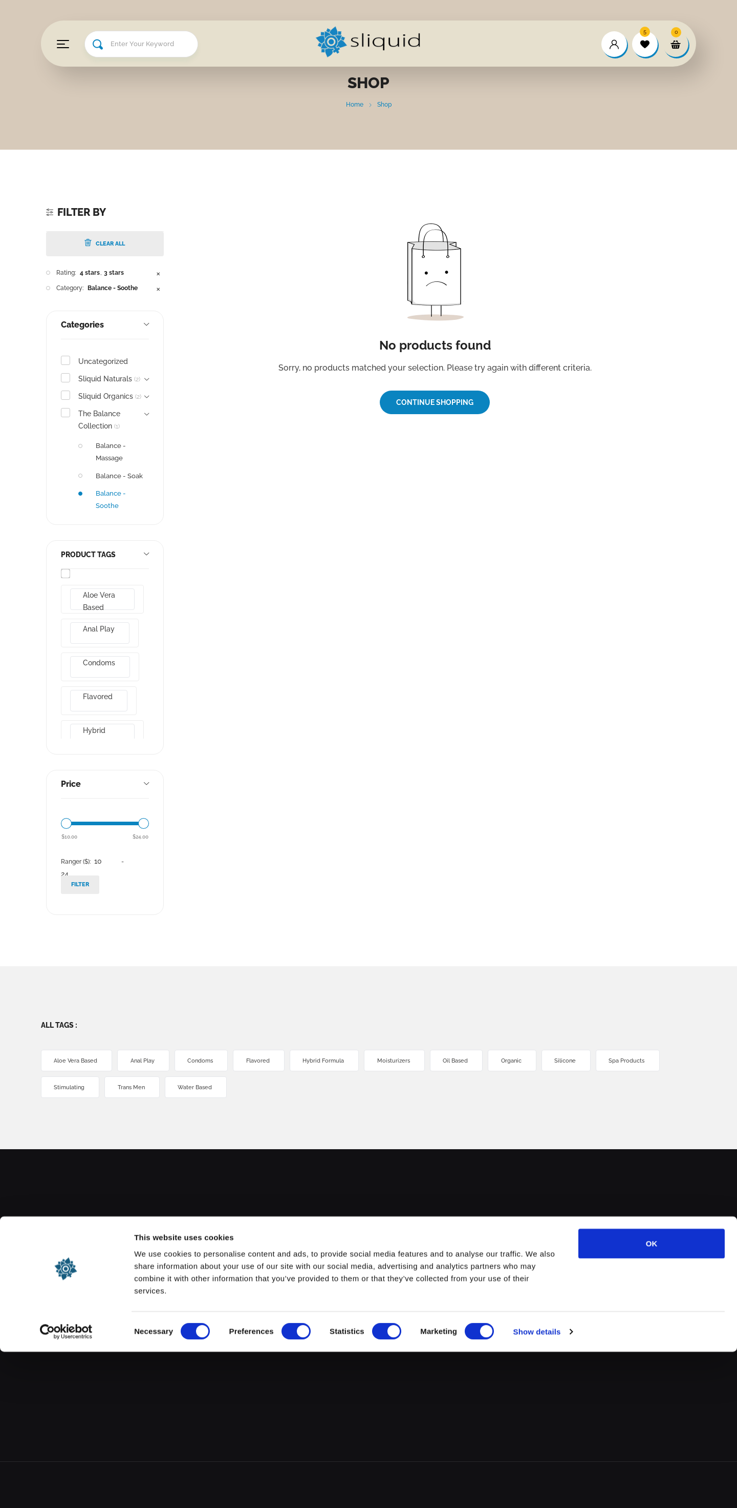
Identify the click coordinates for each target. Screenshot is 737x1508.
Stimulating (148, 1087)
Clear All (104, 243)
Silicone (616, 1060)
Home (354, 104)
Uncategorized (103, 361)
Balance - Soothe (113, 288)
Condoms (103, 663)
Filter (80, 884)
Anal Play (103, 629)
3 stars (114, 272)
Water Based (285, 1087)
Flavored (102, 696)
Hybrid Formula (101, 735)
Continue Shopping (434, 402)
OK (652, 1399)
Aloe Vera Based (102, 600)
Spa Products (76, 1087)
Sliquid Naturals (109, 379)
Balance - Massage (111, 452)
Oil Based (494, 1060)
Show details (537, 1487)
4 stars (90, 272)
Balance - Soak (119, 476)
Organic (556, 1060)
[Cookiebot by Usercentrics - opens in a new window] (66, 1488)
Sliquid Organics (109, 396)
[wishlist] (645, 44)
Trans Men (215, 1087)
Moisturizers (426, 1060)
